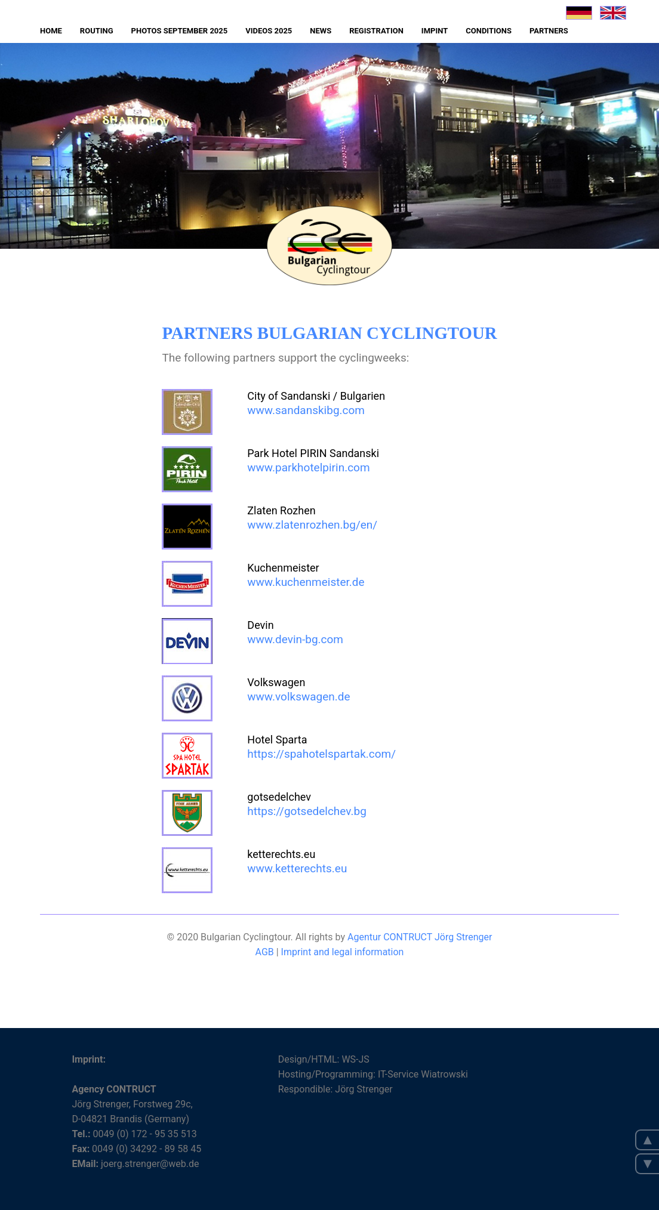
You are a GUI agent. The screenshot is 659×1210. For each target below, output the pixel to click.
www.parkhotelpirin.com (308, 467)
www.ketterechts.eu (297, 868)
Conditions (489, 30)
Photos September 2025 (179, 30)
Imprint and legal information (342, 952)
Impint (434, 30)
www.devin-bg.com (295, 639)
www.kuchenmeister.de (305, 582)
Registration (376, 30)
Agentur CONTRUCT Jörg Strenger (419, 937)
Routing (96, 30)
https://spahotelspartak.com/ (321, 754)
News (320, 30)
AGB (265, 952)
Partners (548, 30)
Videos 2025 (268, 30)
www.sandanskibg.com (306, 410)
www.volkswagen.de (298, 696)
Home (51, 30)
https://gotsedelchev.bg (307, 811)
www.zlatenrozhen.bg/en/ (312, 525)
